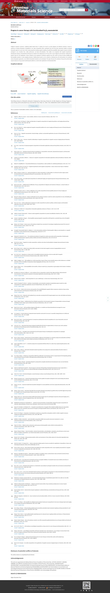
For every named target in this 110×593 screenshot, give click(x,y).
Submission (49, 1)
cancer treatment (22, 93)
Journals (35, 1)
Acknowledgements (81, 84)
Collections (47, 17)
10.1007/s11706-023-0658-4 (42, 22)
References (79, 79)
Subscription (42, 1)
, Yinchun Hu (55, 34)
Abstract (79, 67)
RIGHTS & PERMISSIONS (82, 87)
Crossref (15, 118)
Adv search (91, 10)
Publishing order (44, 112)
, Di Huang (77, 34)
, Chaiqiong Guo (40, 34)
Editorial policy (64, 1)
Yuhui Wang (13, 34)
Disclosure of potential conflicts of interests (85, 82)
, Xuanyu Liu (20, 34)
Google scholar (21, 118)
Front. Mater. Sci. (14, 22)
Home (29, 1)
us (33, 109)
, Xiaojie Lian (70, 34)
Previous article (33, 106)
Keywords (79, 73)
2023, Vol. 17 (21, 22)
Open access (72, 1)
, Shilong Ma (26, 34)
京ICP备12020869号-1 (32, 587)
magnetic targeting (31, 93)
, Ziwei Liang (47, 34)
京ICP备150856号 (41, 587)
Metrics (56, 1)
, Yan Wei (61, 34)
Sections (81, 64)
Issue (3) (28, 22)
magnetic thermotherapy (43, 93)
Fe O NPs (13, 93)
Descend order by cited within (67, 112)
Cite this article (80, 76)
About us (79, 1)
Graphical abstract (81, 70)
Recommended (93, 64)
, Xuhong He (33, 34)
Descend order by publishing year (54, 112)
